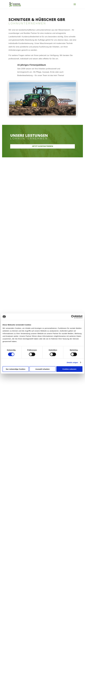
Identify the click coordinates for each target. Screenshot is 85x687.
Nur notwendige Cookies (15, 369)
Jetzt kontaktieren (42, 146)
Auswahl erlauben (42, 369)
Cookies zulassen (69, 369)
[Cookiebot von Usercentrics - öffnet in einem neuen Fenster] (72, 316)
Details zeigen (72, 362)
